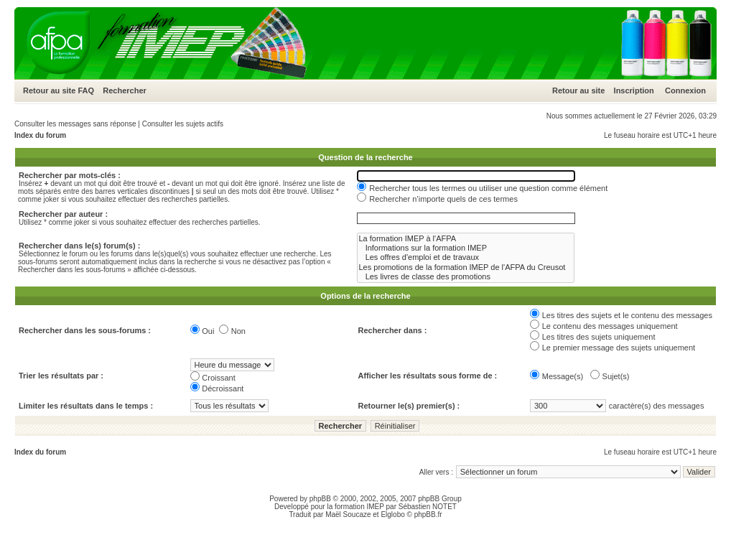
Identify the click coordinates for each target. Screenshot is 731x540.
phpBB (320, 499)
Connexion (685, 90)
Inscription (634, 90)
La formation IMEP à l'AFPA (465, 238)
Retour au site (49, 90)
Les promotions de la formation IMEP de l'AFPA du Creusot (465, 267)
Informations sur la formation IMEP (465, 248)
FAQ (86, 90)
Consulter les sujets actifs (182, 124)
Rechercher (124, 90)
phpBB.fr (428, 514)
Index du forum (40, 135)
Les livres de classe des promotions (465, 276)
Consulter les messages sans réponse (75, 124)
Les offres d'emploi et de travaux (465, 257)
